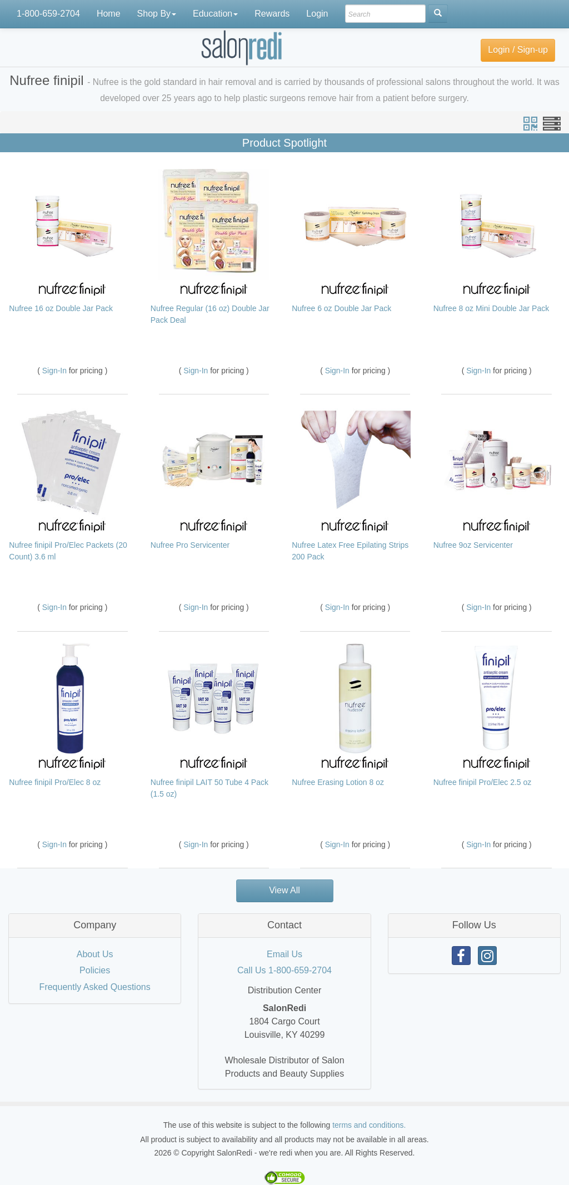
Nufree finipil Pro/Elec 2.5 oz (482, 782)
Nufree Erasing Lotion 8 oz (338, 782)
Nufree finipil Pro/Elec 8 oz (55, 782)
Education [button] (215, 13)
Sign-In (55, 370)
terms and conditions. (369, 1125)
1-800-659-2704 (48, 13)
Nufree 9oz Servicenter (473, 545)
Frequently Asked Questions (95, 987)
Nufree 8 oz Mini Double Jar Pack (491, 308)
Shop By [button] (156, 13)
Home (109, 13)
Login (317, 13)
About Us (95, 954)
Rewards (272, 13)
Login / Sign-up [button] (518, 49)
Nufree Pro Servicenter (190, 545)
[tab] (95, 925)
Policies (94, 970)
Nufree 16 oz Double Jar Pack (61, 308)
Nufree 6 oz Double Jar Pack (341, 308)
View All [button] (284, 890)
